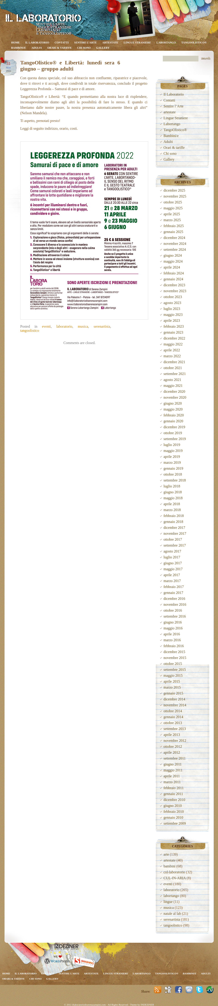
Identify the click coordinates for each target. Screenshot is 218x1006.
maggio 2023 (173, 315)
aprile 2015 (172, 681)
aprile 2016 (172, 634)
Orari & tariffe (59, 47)
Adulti (36, 47)
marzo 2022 (172, 356)
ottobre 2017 (173, 539)
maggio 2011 (173, 770)
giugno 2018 (173, 492)
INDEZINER (147, 1004)
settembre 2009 (175, 823)
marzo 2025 (172, 220)
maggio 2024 (173, 261)
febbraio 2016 (174, 646)
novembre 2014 (175, 705)
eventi (46, 326)
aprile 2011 (172, 776)
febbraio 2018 (174, 516)
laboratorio (64, 326)
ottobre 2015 (173, 664)
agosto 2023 (172, 303)
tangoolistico (29, 330)
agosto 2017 (172, 551)
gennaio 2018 (173, 522)
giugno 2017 (173, 563)
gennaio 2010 (173, 817)
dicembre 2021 (174, 362)
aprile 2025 (172, 214)
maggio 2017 (173, 569)
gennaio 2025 (173, 232)
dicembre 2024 (174, 238)
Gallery (102, 47)
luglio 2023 (172, 309)
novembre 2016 (175, 604)
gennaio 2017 (173, 593)
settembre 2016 (175, 616)
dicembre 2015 (174, 652)
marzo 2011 (172, 782)
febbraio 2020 (174, 415)
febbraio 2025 (174, 226)
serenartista (102, 326)
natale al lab (172, 913)
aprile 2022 (172, 350)
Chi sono (84, 47)
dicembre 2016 (174, 599)
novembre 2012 (175, 740)
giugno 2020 (173, 403)
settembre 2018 (175, 480)
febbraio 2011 (174, 788)
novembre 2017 (175, 533)
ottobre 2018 (173, 474)
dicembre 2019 (174, 427)
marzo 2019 (172, 462)
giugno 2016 (173, 622)
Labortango (166, 42)
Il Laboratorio (37, 42)
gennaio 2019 (173, 468)
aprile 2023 (172, 320)
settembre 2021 (175, 374)
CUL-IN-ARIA (175, 878)
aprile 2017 (172, 575)
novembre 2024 (175, 244)
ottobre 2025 (173, 202)
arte (166, 854)
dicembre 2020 (174, 391)
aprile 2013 (172, 735)
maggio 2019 (173, 451)
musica (83, 326)
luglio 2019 (172, 445)
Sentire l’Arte (85, 42)
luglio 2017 (172, 557)
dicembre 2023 (174, 285)
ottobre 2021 (173, 368)
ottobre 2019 (173, 433)
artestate (110, 42)
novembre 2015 (175, 658)
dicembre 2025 (174, 190)
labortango (171, 896)
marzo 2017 (172, 581)
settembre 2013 (175, 729)
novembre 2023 (175, 291)
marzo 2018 (172, 510)
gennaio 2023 (173, 332)
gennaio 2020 (173, 421)
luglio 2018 (172, 486)
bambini (169, 866)
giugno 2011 (173, 764)
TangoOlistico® (193, 42)
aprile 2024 (172, 267)
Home (15, 42)
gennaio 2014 (173, 717)
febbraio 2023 (174, 326)
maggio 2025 (173, 208)
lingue (168, 902)
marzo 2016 (172, 640)
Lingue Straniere (137, 42)
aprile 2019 (172, 457)
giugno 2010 (173, 806)
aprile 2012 (172, 752)
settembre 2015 (175, 670)
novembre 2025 (175, 196)
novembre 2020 (175, 397)
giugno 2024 (173, 255)
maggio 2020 (173, 409)
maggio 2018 (173, 498)
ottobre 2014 (173, 711)
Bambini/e (18, 47)
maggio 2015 (173, 675)
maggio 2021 (173, 386)
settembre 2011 (175, 758)
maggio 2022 (173, 344)
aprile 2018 (172, 504)
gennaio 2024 (173, 279)
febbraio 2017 (174, 587)
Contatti (61, 42)
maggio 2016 (173, 628)
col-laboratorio (174, 872)
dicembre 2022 (174, 338)
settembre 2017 (175, 545)
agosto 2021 (172, 380)
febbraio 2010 (174, 811)
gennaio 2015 (173, 693)
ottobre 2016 (173, 610)
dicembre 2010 (174, 800)
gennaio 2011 (173, 794)
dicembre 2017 (174, 528)
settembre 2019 (175, 439)
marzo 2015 (172, 687)
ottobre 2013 (173, 723)
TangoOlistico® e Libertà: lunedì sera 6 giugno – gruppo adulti (70, 66)
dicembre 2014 (174, 699)
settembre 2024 (175, 249)
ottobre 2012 (173, 746)
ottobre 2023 (173, 297)
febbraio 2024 (174, 273)
